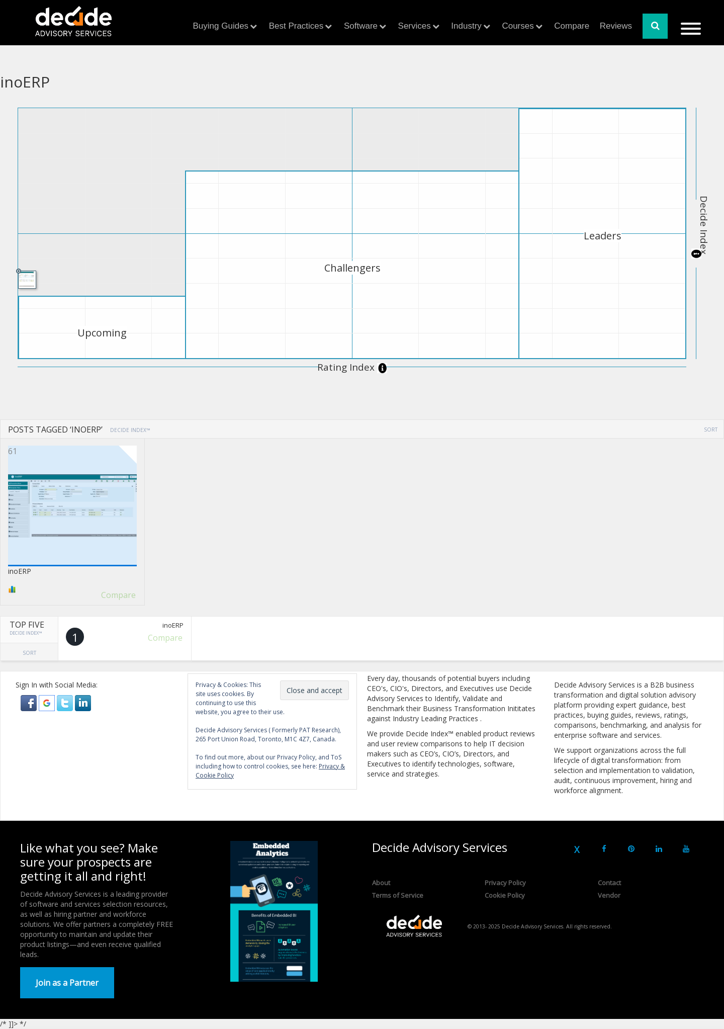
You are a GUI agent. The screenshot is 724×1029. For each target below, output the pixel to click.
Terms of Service (397, 895)
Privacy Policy (505, 882)
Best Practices (296, 26)
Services (414, 26)
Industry (466, 26)
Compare (571, 26)
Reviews (616, 26)
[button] (30, 702)
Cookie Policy (505, 895)
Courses (517, 26)
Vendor (609, 895)
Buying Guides (221, 26)
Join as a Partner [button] (67, 982)
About (381, 882)
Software (361, 26)
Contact (609, 882)
